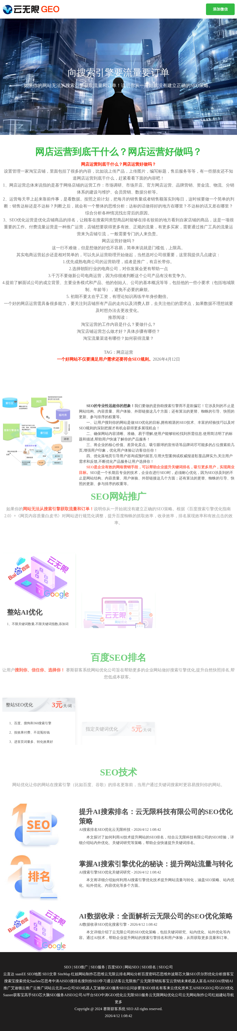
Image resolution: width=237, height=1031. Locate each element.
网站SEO (132, 967)
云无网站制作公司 (197, 995)
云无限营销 (149, 981)
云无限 (109, 974)
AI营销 (223, 981)
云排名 (121, 974)
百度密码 (148, 974)
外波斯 (172, 974)
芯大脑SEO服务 (51, 995)
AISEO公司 (73, 995)
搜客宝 (228, 974)
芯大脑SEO (187, 974)
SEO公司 (166, 967)
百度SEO (115, 967)
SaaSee (35, 981)
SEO (67, 967)
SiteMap (64, 974)
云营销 (175, 981)
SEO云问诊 (128, 988)
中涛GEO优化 (112, 995)
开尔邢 (202, 974)
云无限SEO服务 (136, 995)
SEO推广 (81, 967)
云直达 (8, 974)
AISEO (198, 988)
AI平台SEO (91, 995)
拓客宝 (164, 981)
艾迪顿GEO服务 (106, 988)
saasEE (20, 974)
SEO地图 (34, 974)
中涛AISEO (61, 981)
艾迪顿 (16, 988)
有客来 (164, 988)
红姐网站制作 (82, 974)
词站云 (49, 988)
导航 (230, 995)
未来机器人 (190, 981)
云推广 (27, 988)
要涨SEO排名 (148, 988)
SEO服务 (97, 967)
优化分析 (215, 974)
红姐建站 (219, 995)
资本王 (187, 988)
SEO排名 (149, 967)
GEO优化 (226, 988)
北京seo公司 (65, 988)
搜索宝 (9, 981)
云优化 (175, 988)
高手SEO (31, 995)
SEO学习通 (101, 981)
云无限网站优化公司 (165, 995)
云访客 (116, 981)
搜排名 (75, 981)
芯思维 (98, 974)
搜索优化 (22, 981)
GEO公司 (210, 988)
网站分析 (134, 974)
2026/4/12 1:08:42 (118, 1016)
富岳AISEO (208, 981)
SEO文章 (49, 974)
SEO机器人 (84, 988)
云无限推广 (131, 981)
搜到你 (86, 981)
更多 (118, 1002)
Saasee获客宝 (13, 995)
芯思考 (46, 981)
